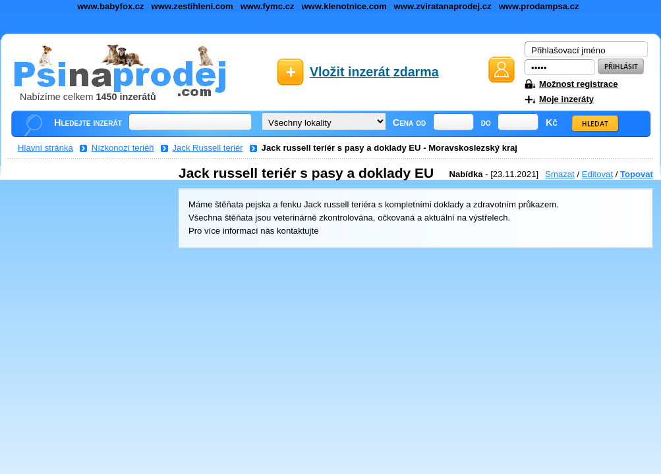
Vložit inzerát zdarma (374, 72)
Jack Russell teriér (208, 148)
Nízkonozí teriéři (123, 148)
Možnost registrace (578, 84)
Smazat (559, 174)
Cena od (409, 122)
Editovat (597, 174)
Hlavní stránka (45, 148)
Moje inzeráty (566, 99)
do (486, 122)
